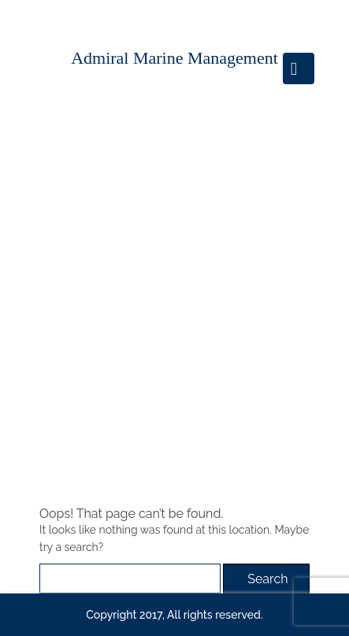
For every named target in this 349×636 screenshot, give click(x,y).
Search (267, 578)
